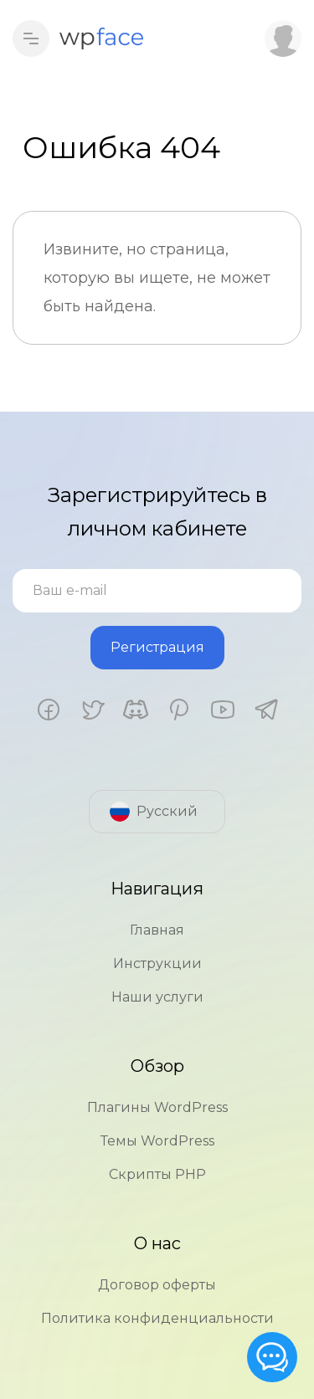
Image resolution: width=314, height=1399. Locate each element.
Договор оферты (157, 1285)
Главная (157, 930)
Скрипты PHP (157, 1174)
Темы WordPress (157, 1141)
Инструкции (157, 963)
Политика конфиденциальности (157, 1318)
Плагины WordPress (157, 1107)
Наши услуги (157, 997)
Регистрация (157, 647)
